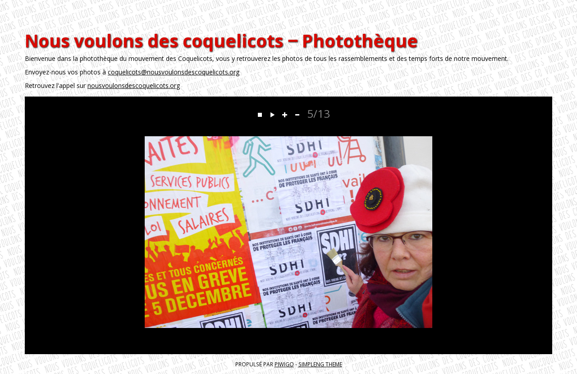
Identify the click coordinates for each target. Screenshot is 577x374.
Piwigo (284, 364)
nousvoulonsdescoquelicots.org (133, 85)
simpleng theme (320, 364)
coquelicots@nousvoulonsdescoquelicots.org (173, 72)
